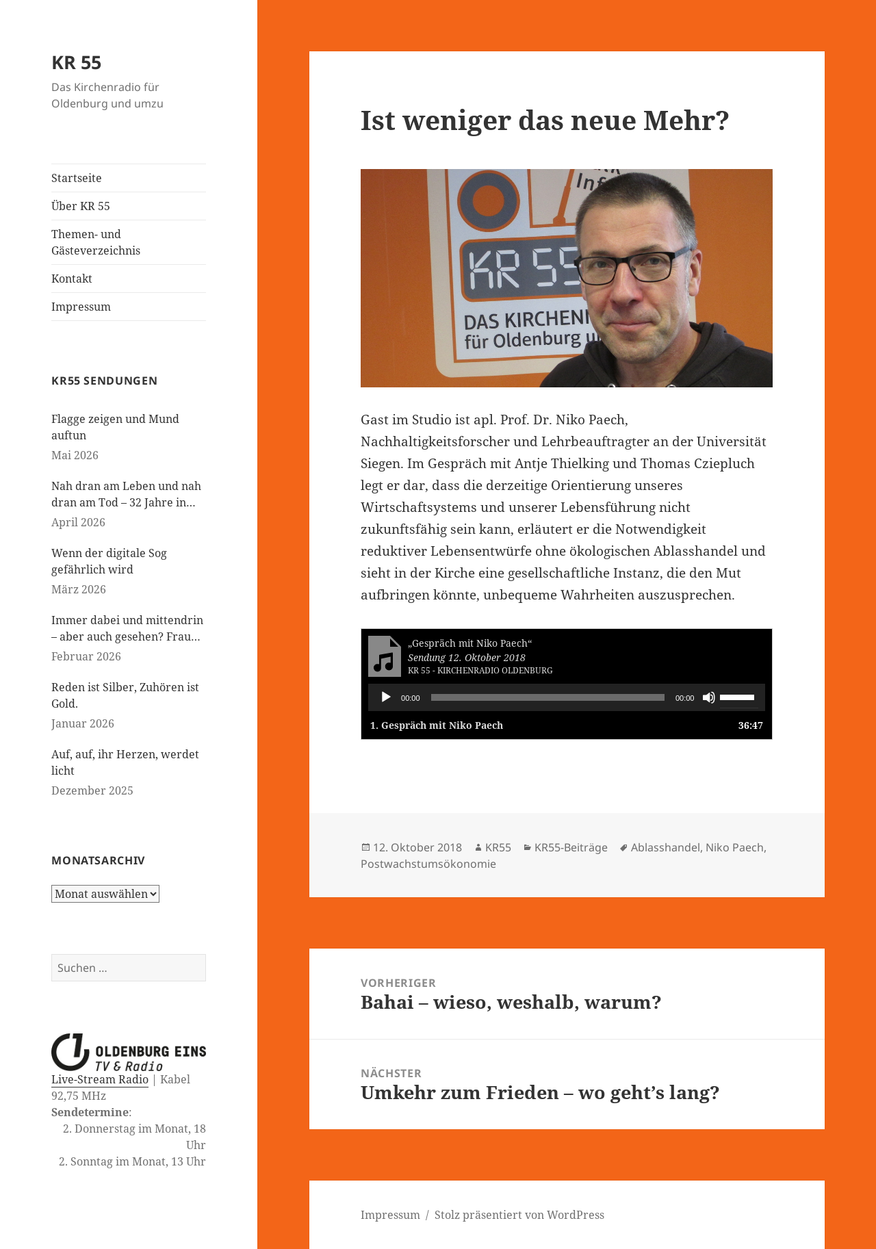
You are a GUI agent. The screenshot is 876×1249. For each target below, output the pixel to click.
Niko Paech (735, 847)
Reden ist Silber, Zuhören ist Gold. (125, 695)
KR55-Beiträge (571, 847)
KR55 (498, 847)
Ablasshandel (665, 847)
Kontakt (71, 278)
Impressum (81, 306)
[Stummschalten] (709, 697)
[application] (566, 697)
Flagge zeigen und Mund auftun (115, 427)
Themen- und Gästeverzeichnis (95, 242)
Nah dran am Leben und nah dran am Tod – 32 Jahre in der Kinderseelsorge (126, 494)
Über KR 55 (80, 206)
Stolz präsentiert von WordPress (519, 1214)
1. (436, 725)
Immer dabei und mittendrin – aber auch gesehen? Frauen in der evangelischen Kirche (127, 629)
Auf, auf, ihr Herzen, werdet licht (125, 762)
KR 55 (76, 62)
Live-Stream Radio (100, 1079)
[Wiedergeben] (386, 697)
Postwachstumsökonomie (428, 863)
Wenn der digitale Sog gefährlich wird (109, 561)
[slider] (548, 697)
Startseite (76, 177)
